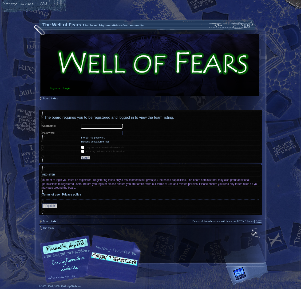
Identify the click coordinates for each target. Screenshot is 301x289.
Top (256, 234)
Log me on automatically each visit (103, 147)
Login (67, 88)
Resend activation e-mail (95, 141)
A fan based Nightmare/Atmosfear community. (113, 262)
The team (48, 228)
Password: (48, 132)
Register (55, 88)
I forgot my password (93, 137)
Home (10, 4)
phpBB (92, 259)
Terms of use (51, 194)
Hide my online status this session (103, 151)
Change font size (27, 4)
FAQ (43, 4)
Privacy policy (71, 194)
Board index (149, 65)
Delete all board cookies (206, 221)
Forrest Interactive (248, 275)
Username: (49, 125)
